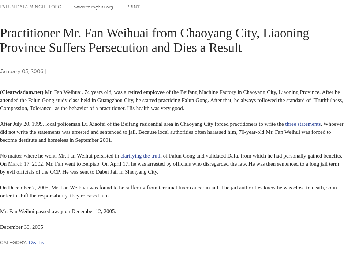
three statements (303, 124)
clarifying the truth (140, 156)
